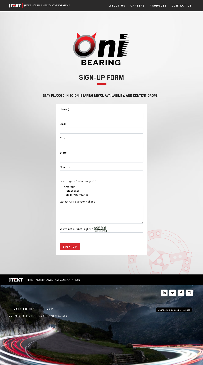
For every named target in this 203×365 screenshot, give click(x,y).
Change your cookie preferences (174, 309)
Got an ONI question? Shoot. (78, 201)
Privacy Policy (21, 309)
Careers (137, 5)
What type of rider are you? (78, 181)
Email (64, 124)
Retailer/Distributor (76, 195)
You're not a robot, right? (76, 229)
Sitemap (46, 309)
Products (158, 5)
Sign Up (70, 246)
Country (65, 167)
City (62, 138)
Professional (71, 191)
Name (64, 109)
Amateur (69, 187)
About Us (117, 5)
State (63, 152)
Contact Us (182, 5)
